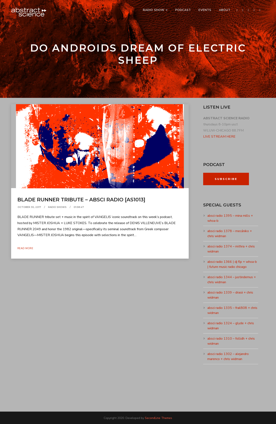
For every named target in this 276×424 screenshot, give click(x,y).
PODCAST (183, 10)
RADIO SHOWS (57, 207)
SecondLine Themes (158, 418)
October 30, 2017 (29, 207)
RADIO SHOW (154, 10)
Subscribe (226, 179)
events (205, 10)
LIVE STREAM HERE (219, 136)
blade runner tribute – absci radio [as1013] (81, 200)
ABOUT (224, 10)
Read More (25, 248)
